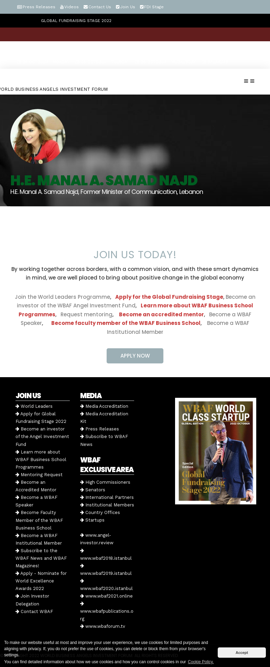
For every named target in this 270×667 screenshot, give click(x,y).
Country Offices (100, 512)
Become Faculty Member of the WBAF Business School (39, 520)
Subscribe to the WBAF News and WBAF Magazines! (41, 558)
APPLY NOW (135, 355)
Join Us (127, 6)
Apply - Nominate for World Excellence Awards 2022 (41, 581)
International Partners (107, 497)
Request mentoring (84, 314)
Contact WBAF (34, 611)
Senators (92, 489)
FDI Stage (154, 6)
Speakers (215, 61)
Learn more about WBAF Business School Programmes (40, 459)
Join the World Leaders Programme (62, 296)
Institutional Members (107, 504)
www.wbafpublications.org (106, 611)
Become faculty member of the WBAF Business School (126, 323)
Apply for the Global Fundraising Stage (169, 296)
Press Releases (39, 6)
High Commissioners (105, 482)
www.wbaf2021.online (106, 596)
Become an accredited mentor (161, 314)
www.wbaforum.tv (102, 626)
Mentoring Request (39, 474)
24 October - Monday (43, 61)
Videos (71, 6)
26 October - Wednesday (165, 61)
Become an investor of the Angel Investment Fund (42, 436)
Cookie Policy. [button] (201, 661)
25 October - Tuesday (102, 61)
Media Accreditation (104, 406)
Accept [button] (242, 652)
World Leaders (34, 406)
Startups (92, 520)
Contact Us (99, 6)
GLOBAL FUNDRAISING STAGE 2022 (76, 20)
